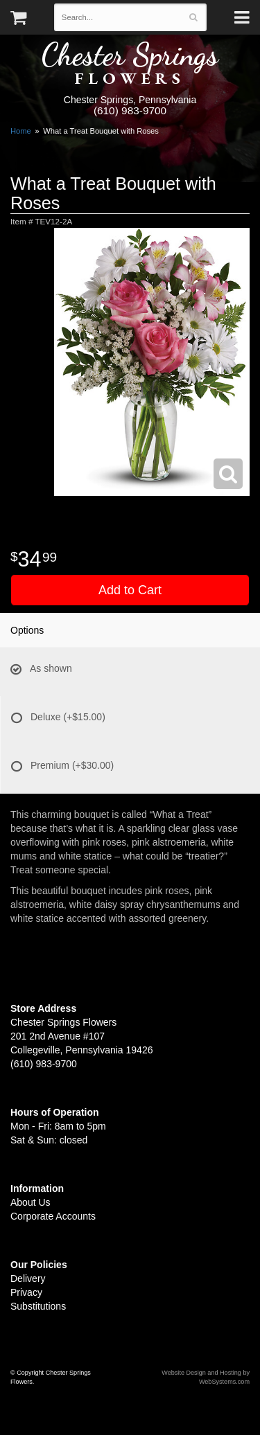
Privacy (26, 1292)
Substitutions (38, 1306)
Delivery (28, 1278)
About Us (30, 1202)
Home (20, 131)
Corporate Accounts (53, 1216)
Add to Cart (130, 590)
